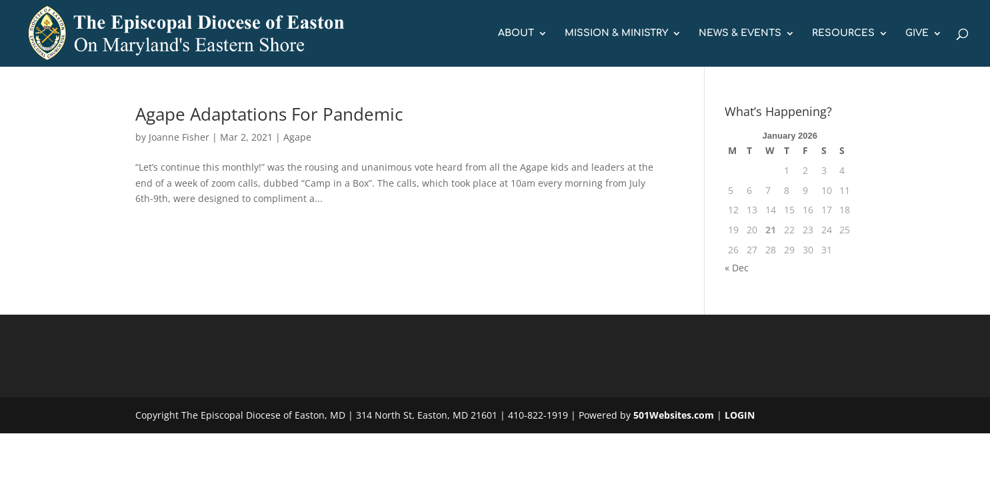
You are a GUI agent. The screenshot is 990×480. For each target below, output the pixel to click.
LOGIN (740, 415)
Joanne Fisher (179, 137)
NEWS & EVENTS (740, 33)
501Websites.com (673, 415)
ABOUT (516, 33)
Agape (297, 137)
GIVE (917, 33)
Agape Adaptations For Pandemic (269, 114)
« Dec (737, 267)
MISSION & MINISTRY (616, 33)
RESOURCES (843, 33)
